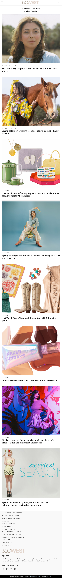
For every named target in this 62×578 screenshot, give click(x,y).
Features (5, 190)
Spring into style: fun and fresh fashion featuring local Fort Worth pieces (31, 257)
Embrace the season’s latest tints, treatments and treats (29, 380)
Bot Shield (49, 576)
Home (24, 8)
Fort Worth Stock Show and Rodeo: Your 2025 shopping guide (29, 319)
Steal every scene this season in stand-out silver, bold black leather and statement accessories (28, 441)
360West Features (9, 65)
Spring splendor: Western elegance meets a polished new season (30, 132)
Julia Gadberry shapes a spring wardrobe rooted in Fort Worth (29, 70)
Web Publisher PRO (35, 576)
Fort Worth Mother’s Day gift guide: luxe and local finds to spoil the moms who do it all (30, 194)
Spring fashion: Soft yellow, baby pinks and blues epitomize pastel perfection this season (26, 504)
